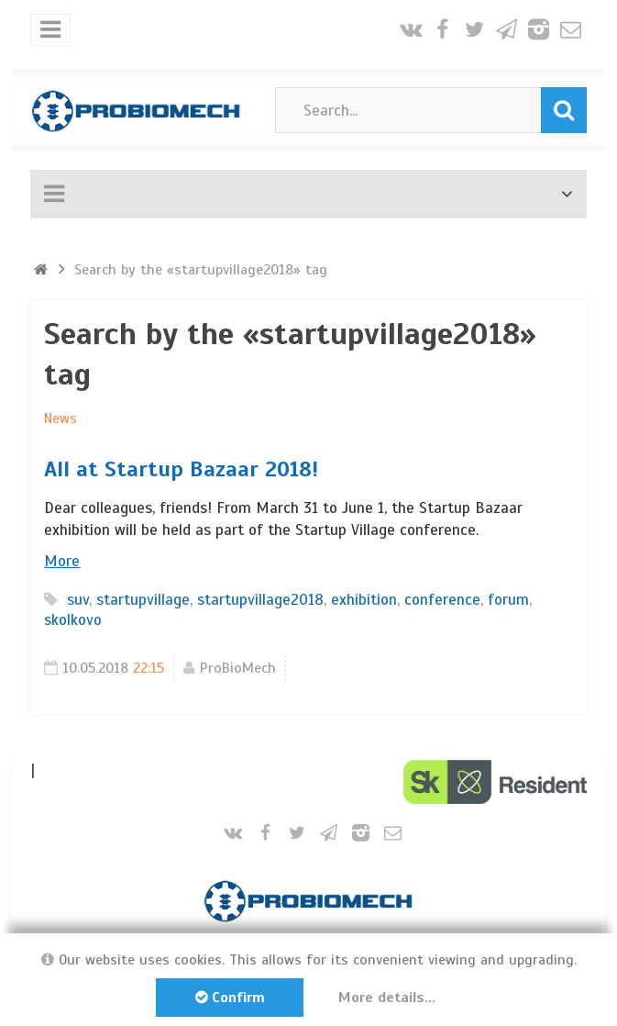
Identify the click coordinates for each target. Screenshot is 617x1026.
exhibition (364, 599)
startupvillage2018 (260, 599)
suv (78, 599)
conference (442, 599)
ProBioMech (238, 668)
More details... (386, 997)
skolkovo (73, 620)
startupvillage (143, 599)
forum (508, 599)
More (62, 561)
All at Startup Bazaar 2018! (181, 469)
